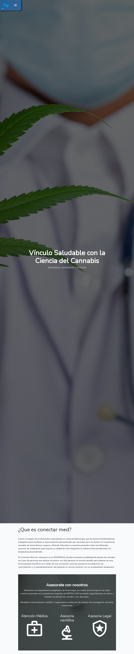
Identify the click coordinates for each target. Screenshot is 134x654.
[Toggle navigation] (15, 5)
